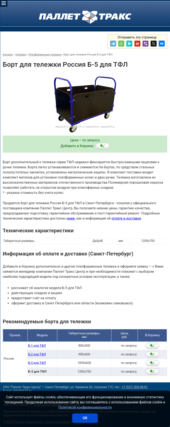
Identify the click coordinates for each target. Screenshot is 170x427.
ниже (70, 218)
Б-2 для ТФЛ (37, 354)
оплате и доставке (126, 218)
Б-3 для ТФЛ (37, 363)
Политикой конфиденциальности (85, 407)
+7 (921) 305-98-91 (135, 387)
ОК (85, 418)
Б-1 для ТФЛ (37, 346)
